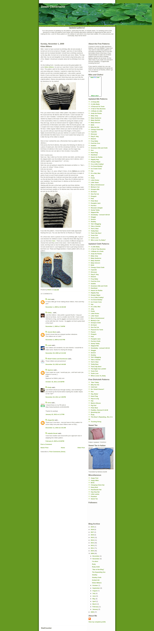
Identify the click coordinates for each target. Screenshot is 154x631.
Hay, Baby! (94, 394)
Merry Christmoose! (97, 185)
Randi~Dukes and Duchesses (58, 359)
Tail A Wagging (96, 224)
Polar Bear (94, 201)
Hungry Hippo (95, 162)
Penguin (93, 196)
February (95, 607)
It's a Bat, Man (95, 173)
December (96, 556)
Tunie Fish (94, 235)
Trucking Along (96, 421)
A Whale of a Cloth (97, 251)
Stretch (93, 219)
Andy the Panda (96, 113)
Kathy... (50, 312)
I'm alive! (95, 561)
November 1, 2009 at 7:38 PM (55, 326)
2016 (92, 535)
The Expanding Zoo (98, 572)
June (94, 596)
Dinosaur (94, 134)
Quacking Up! (95, 412)
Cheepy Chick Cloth (97, 267)
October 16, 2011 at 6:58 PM (55, 382)
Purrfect (93, 205)
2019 (92, 527)
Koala (93, 178)
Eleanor (93, 139)
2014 (92, 540)
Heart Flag (94, 152)
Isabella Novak (53, 433)
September (96, 588)
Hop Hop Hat (95, 492)
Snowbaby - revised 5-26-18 (100, 215)
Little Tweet (95, 182)
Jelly (92, 175)
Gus (92, 150)
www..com (95, 77)
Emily (49, 387)
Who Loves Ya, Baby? (98, 240)
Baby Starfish (95, 120)
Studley (93, 221)
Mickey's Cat (95, 187)
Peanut (93, 332)
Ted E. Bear (95, 228)
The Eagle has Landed (98, 369)
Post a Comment (46, 444)
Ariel (49, 299)
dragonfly (51, 420)
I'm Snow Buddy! (96, 166)
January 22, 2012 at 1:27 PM (55, 414)
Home (63, 447)
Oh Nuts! (94, 192)
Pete (92, 198)
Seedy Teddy (95, 210)
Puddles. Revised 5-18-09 (99, 410)
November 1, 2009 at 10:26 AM (56, 307)
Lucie (49, 345)
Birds (92, 482)
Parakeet (94, 496)
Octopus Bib (95, 189)
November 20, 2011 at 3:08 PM (56, 397)
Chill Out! (94, 387)
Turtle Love (94, 238)
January (95, 609)
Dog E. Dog (95, 136)
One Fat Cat (95, 194)
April (94, 601)
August (95, 591)
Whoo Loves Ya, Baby (98, 376)
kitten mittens (49, 67)
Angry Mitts (95, 480)
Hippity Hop (95, 159)
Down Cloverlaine (53, 6)
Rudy (92, 414)
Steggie (93, 217)
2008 (92, 612)
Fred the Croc (95, 143)
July (94, 593)
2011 (92, 548)
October (95, 585)
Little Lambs (95, 494)
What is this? (95, 95)
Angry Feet (94, 478)
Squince (50, 370)
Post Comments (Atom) (57, 451)
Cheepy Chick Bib (97, 129)
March (94, 604)
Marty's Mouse (96, 403)
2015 (92, 537)
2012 (92, 545)
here (53, 241)
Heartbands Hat (96, 489)
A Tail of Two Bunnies (98, 109)
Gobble (93, 283)
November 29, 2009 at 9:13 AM (56, 353)
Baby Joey (94, 116)
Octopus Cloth (96, 323)
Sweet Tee (94, 499)
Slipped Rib (95, 212)
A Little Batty (95, 104)
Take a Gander (96, 226)
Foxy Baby (94, 141)
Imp (92, 171)
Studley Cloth (96, 577)
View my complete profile (97, 622)
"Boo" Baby (95, 382)
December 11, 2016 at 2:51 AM (56, 428)
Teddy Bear (95, 231)
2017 (92, 532)
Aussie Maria (52, 332)
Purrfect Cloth (95, 341)
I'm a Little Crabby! (97, 164)
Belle (92, 125)
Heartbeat (94, 155)
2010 (92, 551)
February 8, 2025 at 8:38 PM (55, 441)
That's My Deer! (96, 233)
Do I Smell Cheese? (97, 389)
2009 (92, 553)
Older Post (81, 447)
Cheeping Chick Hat (97, 485)
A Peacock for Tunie (98, 106)
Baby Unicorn (95, 122)
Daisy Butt (94, 487)
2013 (92, 543)
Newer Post (44, 447)
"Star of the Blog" (98, 569)
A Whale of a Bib (96, 111)
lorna (49, 402)
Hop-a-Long (95, 398)
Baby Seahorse (96, 118)
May (94, 599)
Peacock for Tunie (97, 330)
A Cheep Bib (95, 102)
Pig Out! (93, 405)
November (96, 559)
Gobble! (93, 145)
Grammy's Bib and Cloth (99, 148)
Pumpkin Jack (95, 203)
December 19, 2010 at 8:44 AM (56, 364)
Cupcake (94, 132)
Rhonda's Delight (97, 208)
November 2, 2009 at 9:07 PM (55, 339)
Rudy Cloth (96, 567)
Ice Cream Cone (96, 168)
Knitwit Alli (95, 580)
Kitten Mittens (97, 583)
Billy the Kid (95, 127)
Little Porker (95, 180)
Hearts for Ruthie (96, 157)
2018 (92, 529)
